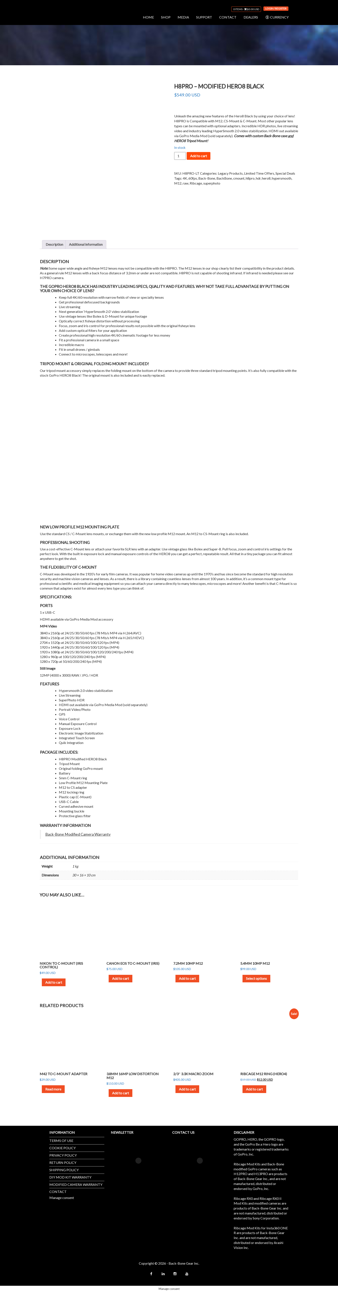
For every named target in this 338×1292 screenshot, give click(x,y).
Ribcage (196, 183)
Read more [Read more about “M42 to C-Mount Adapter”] (53, 1089)
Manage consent (61, 1198)
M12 (178, 183)
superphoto (211, 183)
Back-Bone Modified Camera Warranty (78, 834)
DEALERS (251, 17)
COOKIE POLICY (62, 1148)
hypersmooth (281, 178)
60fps (192, 178)
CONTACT (227, 17)
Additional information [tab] (86, 244)
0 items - (246, 9)
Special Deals (285, 173)
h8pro (250, 178)
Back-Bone (206, 178)
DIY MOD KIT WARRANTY (70, 1177)
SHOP (166, 17)
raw (185, 183)
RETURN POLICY (62, 1162)
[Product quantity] (180, 156)
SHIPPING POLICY (64, 1170)
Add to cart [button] (53, 982)
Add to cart (198, 156)
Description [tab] (54, 244)
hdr (258, 178)
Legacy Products (230, 173)
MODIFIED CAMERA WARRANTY (75, 1184)
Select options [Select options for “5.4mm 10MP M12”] (256, 978)
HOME (148, 17)
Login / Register (275, 8)
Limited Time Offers (259, 173)
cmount (238, 178)
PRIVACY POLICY (63, 1155)
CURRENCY (277, 17)
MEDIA (183, 17)
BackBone (224, 178)
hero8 (266, 178)
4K (185, 178)
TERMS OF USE (61, 1140)
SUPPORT (204, 17)
